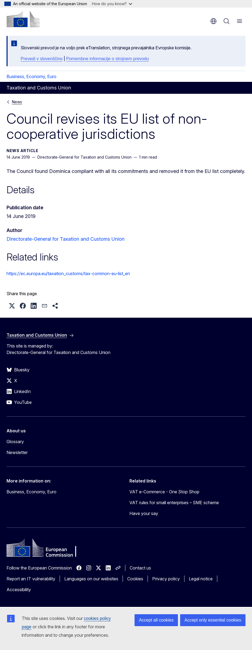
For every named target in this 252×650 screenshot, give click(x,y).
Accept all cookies (156, 620)
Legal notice (201, 578)
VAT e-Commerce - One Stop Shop (164, 491)
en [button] (213, 21)
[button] (12, 305)
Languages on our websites (91, 578)
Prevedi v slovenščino (42, 58)
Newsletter (17, 452)
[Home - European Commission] (23, 19)
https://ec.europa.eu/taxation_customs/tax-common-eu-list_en (68, 273)
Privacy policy (166, 578)
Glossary (15, 441)
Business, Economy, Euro (31, 76)
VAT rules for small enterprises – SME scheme (174, 502)
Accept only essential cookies (212, 620)
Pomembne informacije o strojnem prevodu (107, 58)
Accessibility (19, 589)
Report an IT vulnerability (31, 578)
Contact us (140, 568)
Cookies (135, 578)
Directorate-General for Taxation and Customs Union (66, 239)
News (17, 101)
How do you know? (112, 3)
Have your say (143, 513)
